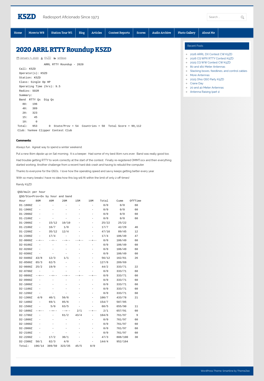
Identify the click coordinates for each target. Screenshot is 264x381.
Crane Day (196, 83)
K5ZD (27, 16)
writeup (61, 57)
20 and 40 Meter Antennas (207, 87)
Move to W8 (36, 32)
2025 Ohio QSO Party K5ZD (207, 79)
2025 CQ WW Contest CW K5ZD (210, 62)
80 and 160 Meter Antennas (207, 66)
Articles (96, 32)
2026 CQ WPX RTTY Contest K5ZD (212, 58)
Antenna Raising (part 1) (205, 91)
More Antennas (200, 75)
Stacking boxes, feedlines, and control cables (218, 71)
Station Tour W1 (61, 32)
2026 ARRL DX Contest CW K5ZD (211, 54)
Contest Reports (119, 32)
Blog (82, 32)
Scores (141, 32)
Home (18, 32)
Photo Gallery (186, 32)
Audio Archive (161, 32)
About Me (208, 32)
